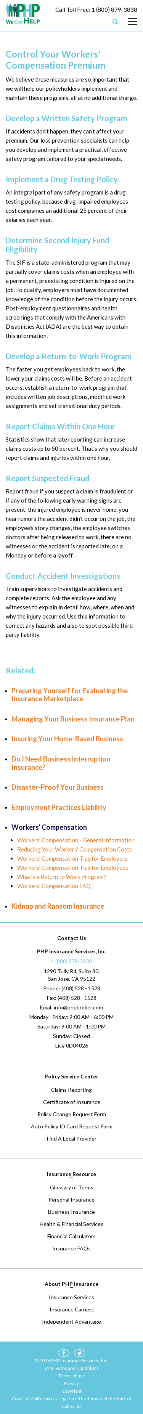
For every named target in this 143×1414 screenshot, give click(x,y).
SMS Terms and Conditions (71, 1368)
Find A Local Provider (71, 1138)
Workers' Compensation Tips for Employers (72, 858)
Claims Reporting (71, 1089)
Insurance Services (71, 1297)
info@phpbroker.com (78, 1007)
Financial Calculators (71, 1236)
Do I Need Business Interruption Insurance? (60, 763)
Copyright (72, 1391)
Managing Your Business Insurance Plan (73, 719)
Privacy (71, 1383)
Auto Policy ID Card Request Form (71, 1126)
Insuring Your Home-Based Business (67, 738)
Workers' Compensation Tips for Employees (72, 867)
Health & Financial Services (71, 1224)
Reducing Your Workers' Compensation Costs (74, 849)
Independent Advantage (71, 1321)
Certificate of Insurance (71, 1102)
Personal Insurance (71, 1199)
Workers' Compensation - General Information (76, 840)
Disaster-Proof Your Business (57, 787)
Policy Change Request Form (71, 1114)
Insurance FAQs (71, 1248)
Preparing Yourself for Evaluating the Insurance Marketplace (69, 694)
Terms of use (71, 1376)
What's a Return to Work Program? (61, 876)
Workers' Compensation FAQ (54, 885)
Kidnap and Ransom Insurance (57, 906)
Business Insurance (71, 1211)
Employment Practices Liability (58, 807)
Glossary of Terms (71, 1187)
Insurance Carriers (72, 1309)
